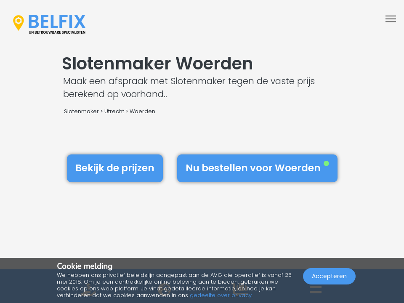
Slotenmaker (81, 111)
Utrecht (114, 111)
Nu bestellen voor (257, 168)
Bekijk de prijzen (114, 168)
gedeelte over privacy (221, 295)
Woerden (142, 111)
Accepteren (329, 276)
